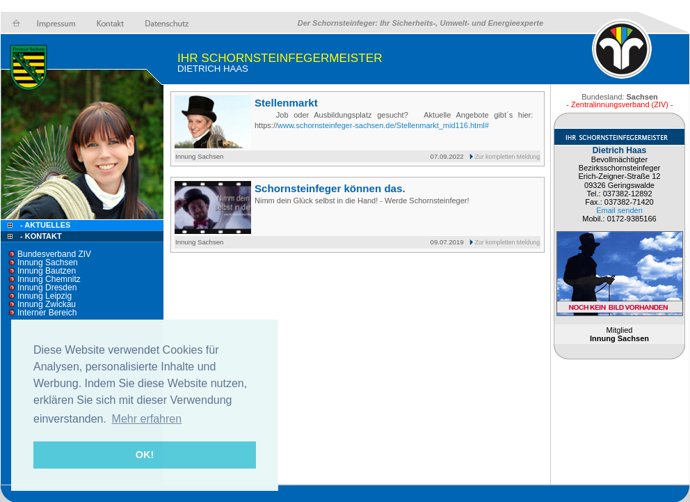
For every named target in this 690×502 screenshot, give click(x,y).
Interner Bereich (47, 312)
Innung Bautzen (46, 271)
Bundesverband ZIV (54, 254)
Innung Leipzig (44, 296)
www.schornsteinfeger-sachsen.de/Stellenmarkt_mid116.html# (383, 125)
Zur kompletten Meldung (507, 156)
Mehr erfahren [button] (147, 419)
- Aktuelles (44, 225)
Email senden (619, 210)
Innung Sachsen (47, 262)
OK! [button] (145, 454)
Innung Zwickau (46, 304)
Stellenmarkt (286, 103)
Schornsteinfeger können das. (330, 188)
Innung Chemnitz (49, 279)
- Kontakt (40, 236)
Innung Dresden (47, 287)
